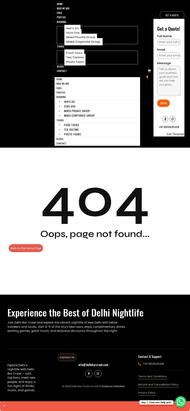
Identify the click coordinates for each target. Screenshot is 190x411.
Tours (60, 46)
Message (164, 63)
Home (60, 4)
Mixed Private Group (80, 37)
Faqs (59, 13)
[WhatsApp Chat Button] (180, 401)
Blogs (60, 66)
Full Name (164, 36)
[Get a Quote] (172, 15)
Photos (61, 17)
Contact (62, 71)
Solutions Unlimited (113, 386)
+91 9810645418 (169, 127)
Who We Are (63, 8)
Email (161, 50)
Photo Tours (75, 62)
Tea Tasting (75, 57)
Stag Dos (73, 33)
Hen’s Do (72, 28)
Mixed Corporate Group (83, 42)
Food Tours (74, 53)
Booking (61, 22)
